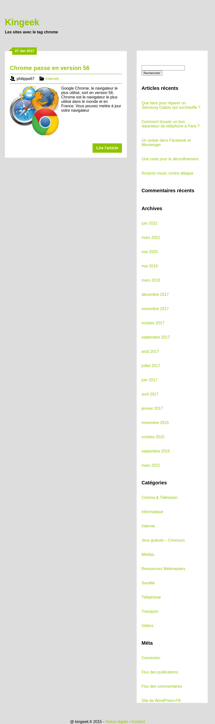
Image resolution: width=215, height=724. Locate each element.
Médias (148, 554)
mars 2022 (151, 237)
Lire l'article (107, 148)
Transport (150, 611)
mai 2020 (150, 252)
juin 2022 (149, 223)
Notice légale (116, 722)
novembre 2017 (155, 309)
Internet (52, 79)
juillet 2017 (151, 366)
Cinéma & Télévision (159, 497)
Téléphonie (151, 597)
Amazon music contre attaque (167, 173)
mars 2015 (151, 465)
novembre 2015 (155, 423)
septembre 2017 (156, 337)
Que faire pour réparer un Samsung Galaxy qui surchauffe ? (171, 105)
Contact (138, 722)
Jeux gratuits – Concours (163, 540)
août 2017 (150, 351)
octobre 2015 (153, 437)
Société (148, 583)
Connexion (151, 658)
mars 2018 (151, 280)
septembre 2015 (156, 451)
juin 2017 (149, 380)
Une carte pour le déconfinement (170, 159)
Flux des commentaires (162, 686)
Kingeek (22, 22)
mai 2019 (150, 266)
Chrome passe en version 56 (49, 68)
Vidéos (148, 626)
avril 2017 (150, 394)
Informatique (152, 512)
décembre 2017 (155, 294)
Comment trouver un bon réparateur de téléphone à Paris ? (171, 124)
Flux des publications (160, 672)
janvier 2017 (152, 408)
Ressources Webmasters (163, 569)
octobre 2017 (153, 323)
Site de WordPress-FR (161, 700)
